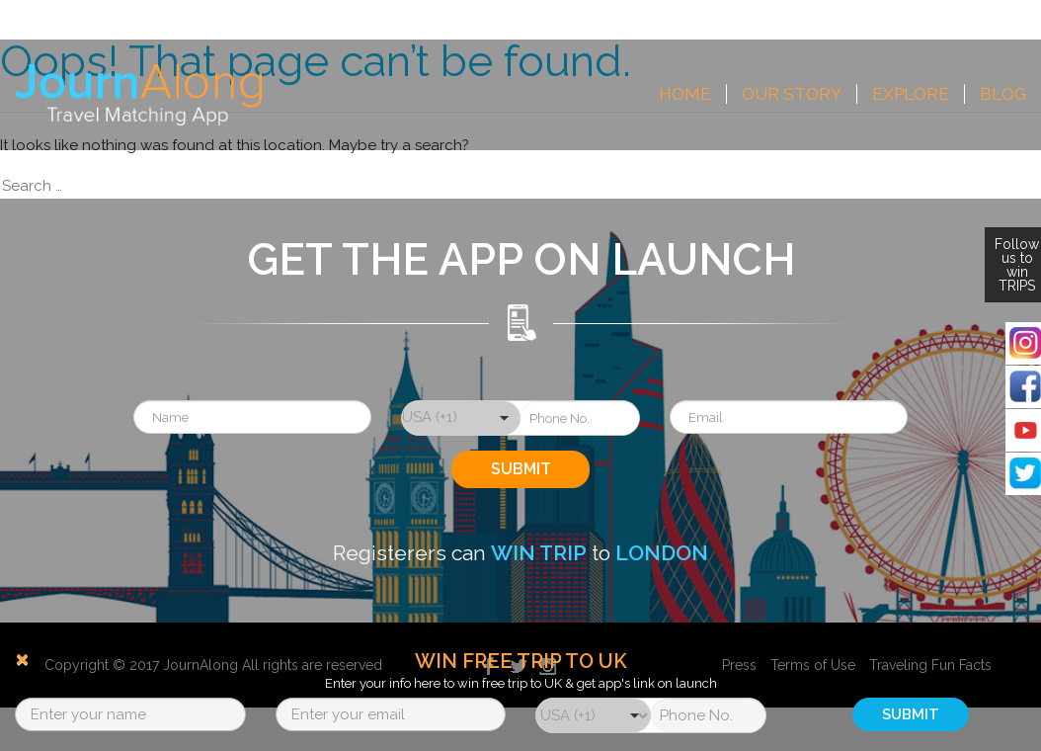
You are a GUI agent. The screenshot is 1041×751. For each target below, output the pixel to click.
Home (685, 94)
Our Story (791, 94)
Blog (1003, 94)
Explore (910, 94)
